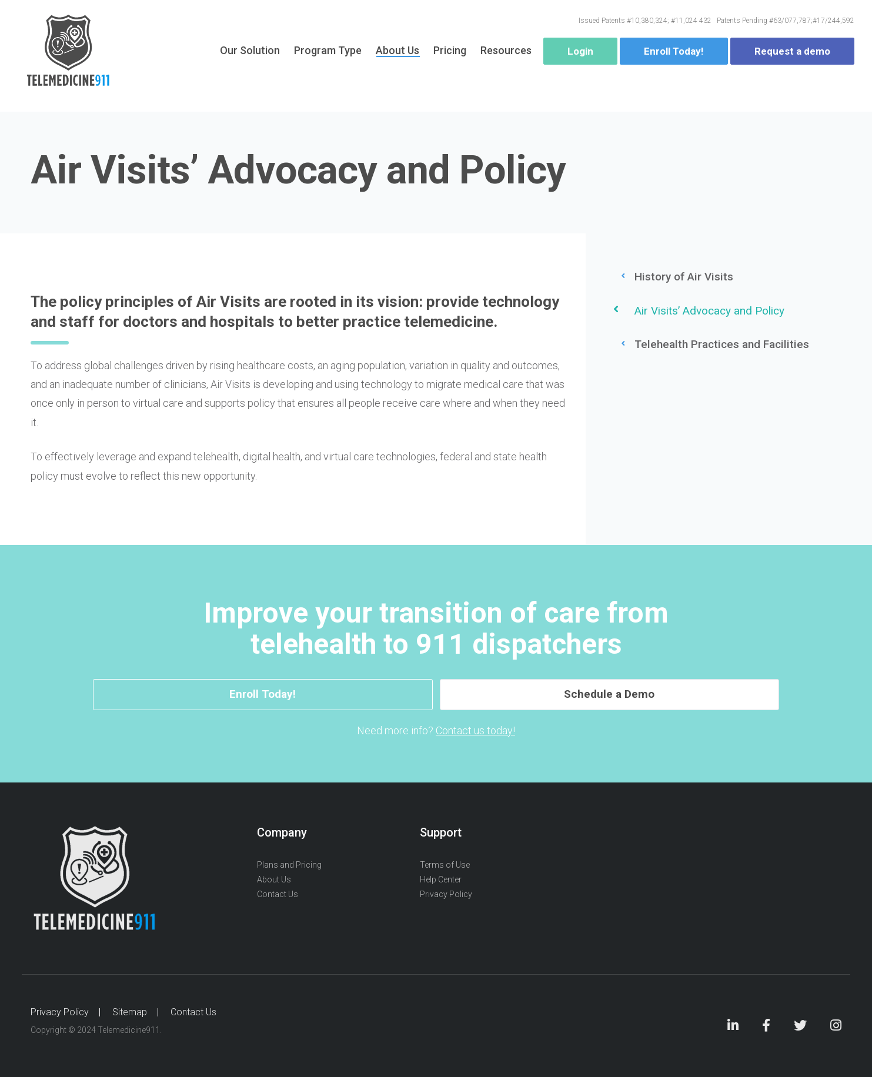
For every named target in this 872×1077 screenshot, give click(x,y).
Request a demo (792, 53)
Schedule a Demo (542, 694)
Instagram (835, 1026)
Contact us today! (475, 731)
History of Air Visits (683, 276)
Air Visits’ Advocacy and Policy (709, 310)
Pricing (449, 52)
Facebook (766, 1026)
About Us (397, 52)
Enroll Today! (674, 53)
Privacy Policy (446, 894)
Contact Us (277, 894)
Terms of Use (445, 864)
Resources (506, 52)
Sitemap (129, 1012)
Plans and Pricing (289, 864)
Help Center (441, 880)
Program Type (328, 52)
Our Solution (250, 52)
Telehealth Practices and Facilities (721, 344)
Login (580, 53)
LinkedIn (733, 1026)
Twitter (800, 1026)
